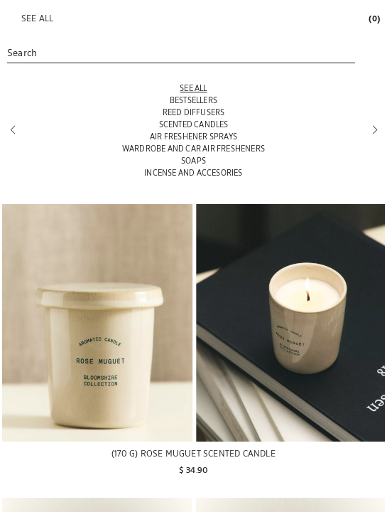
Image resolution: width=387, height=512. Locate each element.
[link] (373, 18)
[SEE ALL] (193, 87)
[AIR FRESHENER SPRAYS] (193, 136)
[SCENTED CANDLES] (193, 124)
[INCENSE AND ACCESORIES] (193, 172)
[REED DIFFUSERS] (193, 112)
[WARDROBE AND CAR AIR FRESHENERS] (193, 148)
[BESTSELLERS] (193, 100)
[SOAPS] (193, 160)
